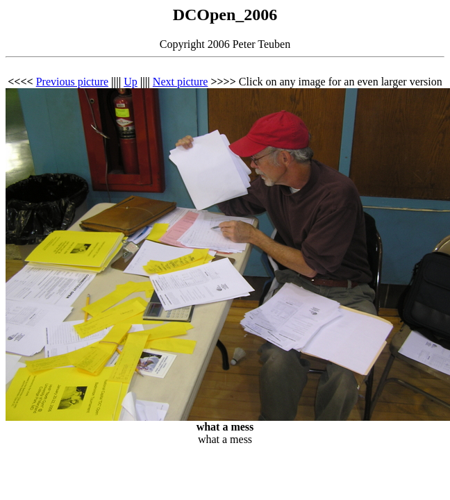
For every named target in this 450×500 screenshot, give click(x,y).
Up (131, 82)
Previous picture (72, 82)
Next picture (180, 82)
